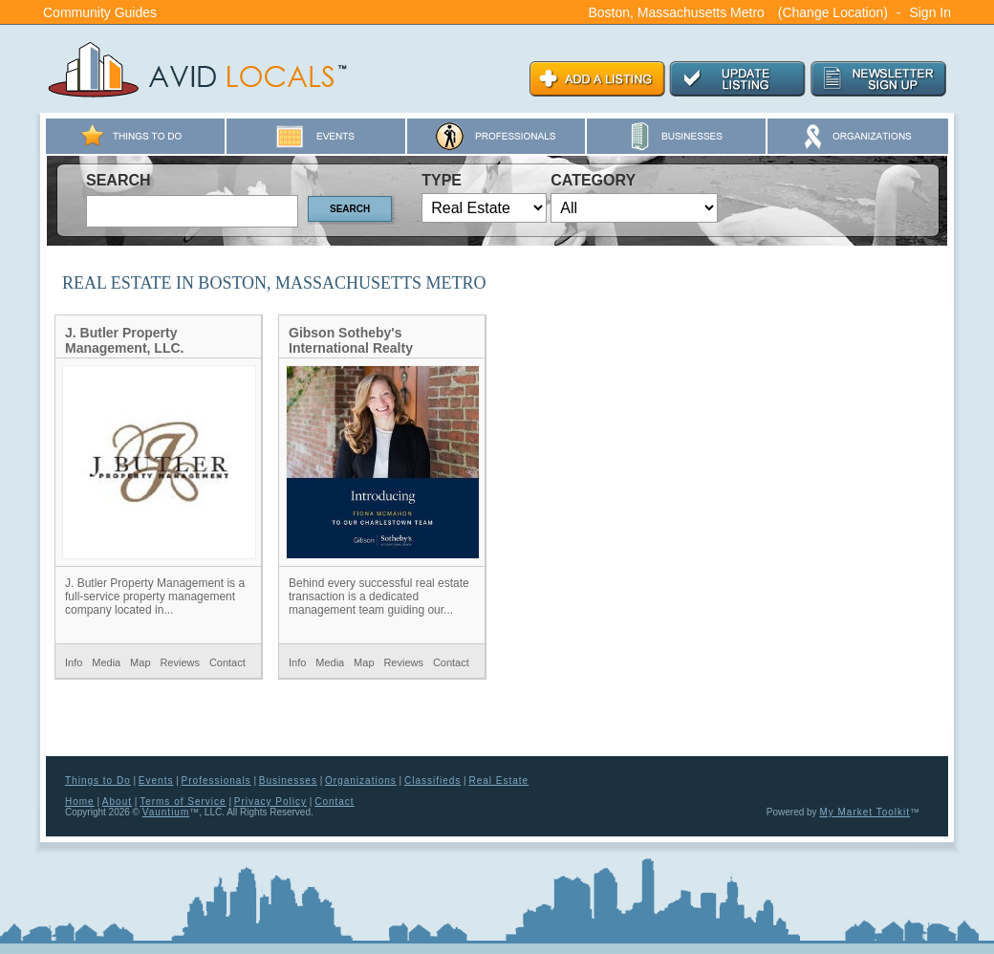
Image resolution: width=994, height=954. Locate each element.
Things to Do (98, 780)
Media (106, 662)
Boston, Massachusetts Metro (676, 12)
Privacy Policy (270, 801)
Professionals (216, 780)
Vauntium (166, 812)
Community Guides (100, 12)
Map (140, 662)
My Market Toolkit (864, 812)
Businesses (288, 780)
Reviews (180, 662)
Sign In (930, 12)
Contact (227, 662)
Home (80, 801)
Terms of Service (183, 801)
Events (156, 780)
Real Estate (498, 780)
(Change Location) (833, 12)
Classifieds (432, 780)
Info (73, 662)
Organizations (361, 780)
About (117, 801)
